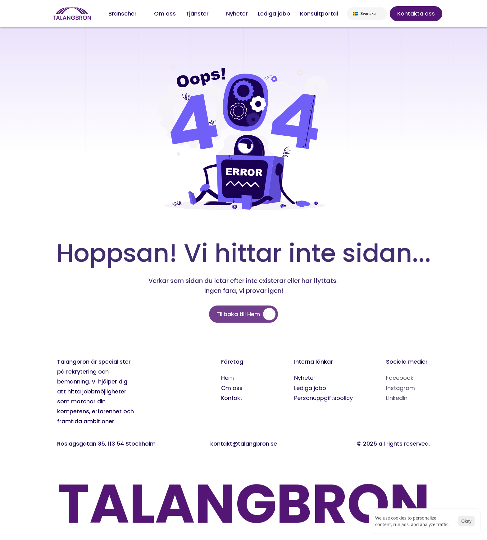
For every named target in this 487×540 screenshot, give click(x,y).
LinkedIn (396, 398)
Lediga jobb (310, 388)
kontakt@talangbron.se (243, 443)
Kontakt (231, 398)
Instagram (400, 388)
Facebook (399, 378)
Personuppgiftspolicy (323, 398)
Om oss (232, 388)
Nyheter (305, 378)
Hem (227, 378)
